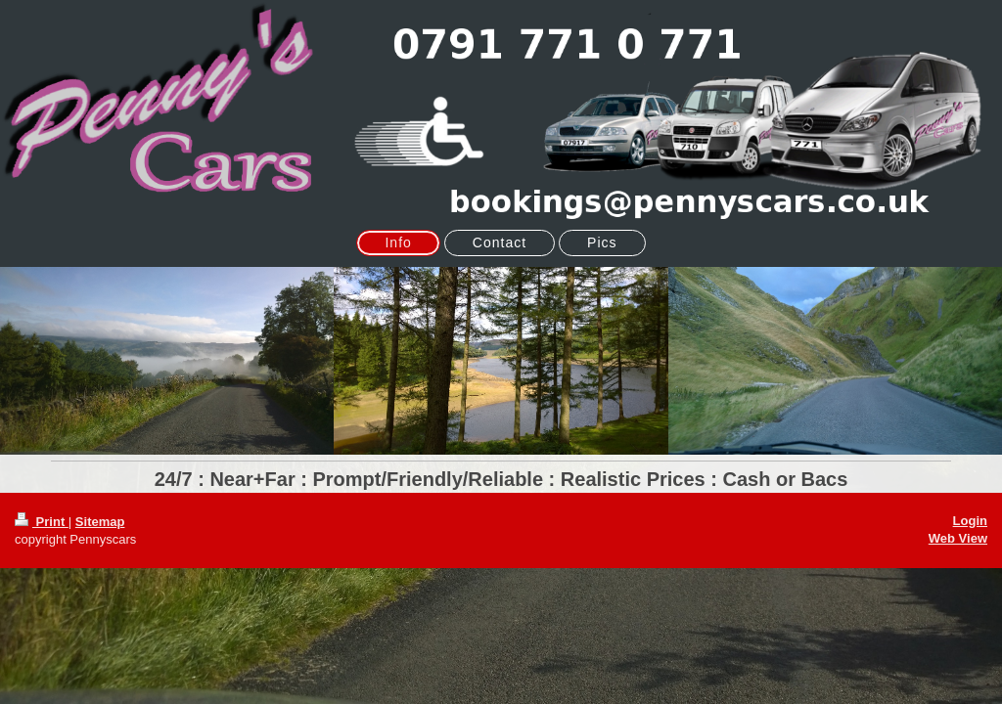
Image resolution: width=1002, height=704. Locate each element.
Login (970, 520)
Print (41, 521)
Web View (958, 538)
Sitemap (100, 521)
